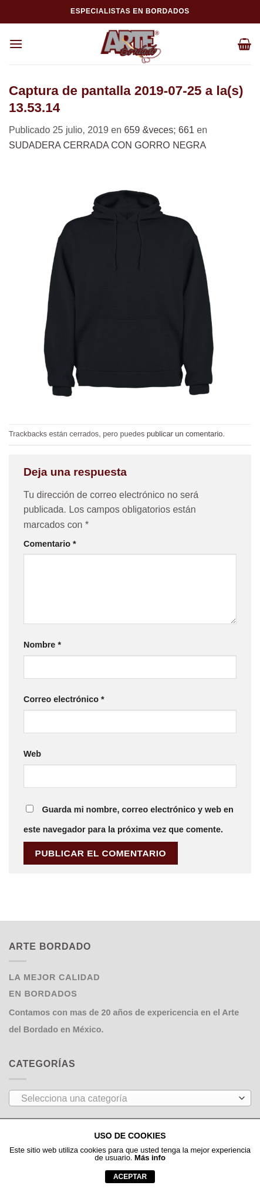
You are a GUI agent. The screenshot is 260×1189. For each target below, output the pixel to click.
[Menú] (16, 43)
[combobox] (130, 1098)
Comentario (49, 543)
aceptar (130, 1177)
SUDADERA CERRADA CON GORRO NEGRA (107, 145)
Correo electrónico (63, 699)
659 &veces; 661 (159, 130)
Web (32, 753)
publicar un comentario (184, 433)
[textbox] (127, 1098)
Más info (150, 1157)
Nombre (42, 644)
